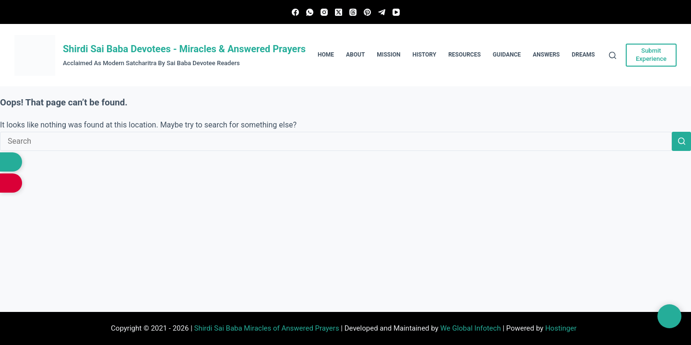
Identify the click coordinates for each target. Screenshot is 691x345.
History (424, 54)
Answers (546, 54)
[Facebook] (295, 12)
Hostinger (560, 328)
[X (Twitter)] (338, 12)
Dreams (583, 54)
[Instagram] (324, 12)
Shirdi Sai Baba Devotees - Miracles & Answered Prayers (184, 49)
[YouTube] (396, 12)
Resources (464, 54)
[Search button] (681, 141)
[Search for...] (336, 141)
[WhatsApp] (309, 12)
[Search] (612, 55)
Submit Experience (651, 54)
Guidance (507, 54)
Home (326, 54)
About (355, 54)
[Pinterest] (367, 12)
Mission (388, 54)
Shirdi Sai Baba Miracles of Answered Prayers (266, 328)
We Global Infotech (470, 328)
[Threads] (353, 12)
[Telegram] (381, 12)
